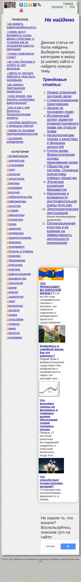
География (14, 187)
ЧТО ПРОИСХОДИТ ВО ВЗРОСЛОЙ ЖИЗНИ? (50, 288)
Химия (11, 328)
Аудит (11, 169)
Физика (12, 314)
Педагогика (14, 265)
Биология (13, 174)
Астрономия (15, 165)
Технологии (15, 305)
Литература (15, 219)
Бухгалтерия (15, 178)
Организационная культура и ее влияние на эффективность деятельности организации (61, 233)
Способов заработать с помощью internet (22, 124)
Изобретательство (19, 197)
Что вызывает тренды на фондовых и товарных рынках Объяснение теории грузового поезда (49, 415)
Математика (15, 233)
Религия (12, 292)
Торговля (13, 310)
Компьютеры (16, 215)
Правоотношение (19, 274)
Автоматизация (17, 156)
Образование (16, 260)
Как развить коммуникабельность (21, 25)
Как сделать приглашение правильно (16, 88)
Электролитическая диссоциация (62, 211)
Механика (14, 256)
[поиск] (50, 547)
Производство (16, 278)
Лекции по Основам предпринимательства (22, 132)
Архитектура (15, 160)
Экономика (14, 337)
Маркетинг (14, 228)
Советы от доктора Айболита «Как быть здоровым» (21, 76)
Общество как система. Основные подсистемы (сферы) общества (62, 172)
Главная (68, 3)
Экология (13, 333)
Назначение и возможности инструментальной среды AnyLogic (62, 199)
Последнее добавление (15, 140)
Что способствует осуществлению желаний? (51, 481)
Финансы (13, 324)
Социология (15, 296)
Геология (13, 192)
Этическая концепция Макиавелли (57, 185)
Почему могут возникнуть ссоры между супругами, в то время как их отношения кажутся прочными (20, 40)
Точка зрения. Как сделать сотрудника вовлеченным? (21, 99)
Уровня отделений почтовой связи (61, 94)
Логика (11, 224)
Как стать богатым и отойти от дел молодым (21, 65)
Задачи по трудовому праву (60, 110)
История (12, 210)
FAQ (72, 6)
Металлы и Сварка (20, 251)
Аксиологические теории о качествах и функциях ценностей (62, 141)
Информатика (16, 201)
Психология (15, 283)
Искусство (14, 206)
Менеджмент (16, 246)
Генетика (13, 183)
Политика (13, 269)
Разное (12, 287)
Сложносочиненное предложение (62, 102)
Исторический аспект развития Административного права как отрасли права (63, 123)
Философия (15, 319)
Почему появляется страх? (20, 55)
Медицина (14, 242)
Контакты (57, 6)
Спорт (11, 301)
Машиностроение (19, 237)
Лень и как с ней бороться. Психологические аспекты (19, 112)
